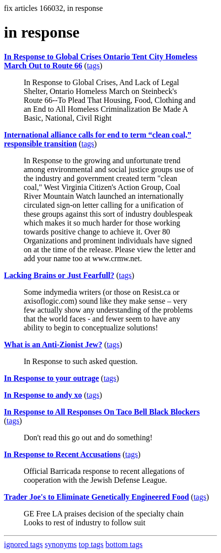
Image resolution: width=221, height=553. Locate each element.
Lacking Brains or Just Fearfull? (59, 275)
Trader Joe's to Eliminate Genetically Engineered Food (96, 497)
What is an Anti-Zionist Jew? (53, 344)
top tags (91, 544)
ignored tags (23, 544)
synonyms (61, 544)
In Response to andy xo (43, 395)
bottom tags (124, 544)
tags (93, 65)
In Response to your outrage (51, 378)
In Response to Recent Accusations (62, 454)
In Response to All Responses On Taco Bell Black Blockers (102, 412)
